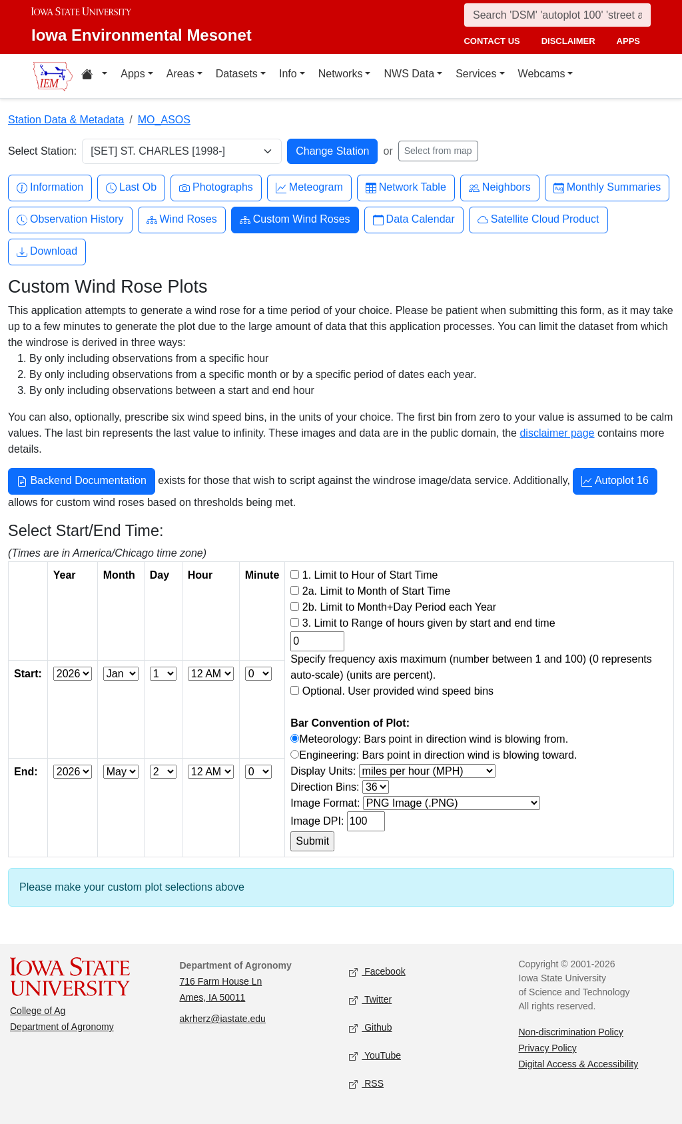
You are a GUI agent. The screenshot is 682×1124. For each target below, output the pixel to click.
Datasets (237, 73)
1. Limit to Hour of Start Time (370, 575)
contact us (491, 41)
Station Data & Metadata (66, 119)
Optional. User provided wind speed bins (398, 691)
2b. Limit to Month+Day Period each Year (399, 607)
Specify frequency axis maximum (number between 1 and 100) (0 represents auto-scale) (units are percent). (470, 667)
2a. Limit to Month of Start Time (376, 591)
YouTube (375, 1056)
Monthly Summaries (607, 188)
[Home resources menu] (94, 76)
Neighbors (500, 188)
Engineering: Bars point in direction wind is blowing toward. (438, 755)
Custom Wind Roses (295, 220)
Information (50, 188)
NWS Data (409, 73)
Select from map (438, 150)
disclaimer (568, 41)
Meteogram (309, 188)
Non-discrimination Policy (571, 1032)
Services (476, 73)
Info (288, 73)
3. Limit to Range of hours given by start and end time (428, 623)
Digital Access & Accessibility (579, 1064)
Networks (340, 73)
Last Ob (131, 188)
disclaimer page (556, 433)
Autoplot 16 (615, 482)
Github (370, 1028)
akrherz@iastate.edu (223, 1018)
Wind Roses (182, 220)
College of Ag (37, 1010)
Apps (133, 73)
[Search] (557, 15)
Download (47, 252)
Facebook (377, 972)
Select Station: (42, 151)
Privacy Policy (548, 1048)
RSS (366, 1084)
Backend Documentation (82, 482)
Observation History (70, 220)
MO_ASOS (164, 119)
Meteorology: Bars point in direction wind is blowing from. (433, 739)
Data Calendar (414, 220)
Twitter (370, 1000)
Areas (180, 73)
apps (628, 41)
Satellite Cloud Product (538, 220)
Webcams (541, 73)
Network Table (406, 188)
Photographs (216, 188)
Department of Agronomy (62, 1026)
